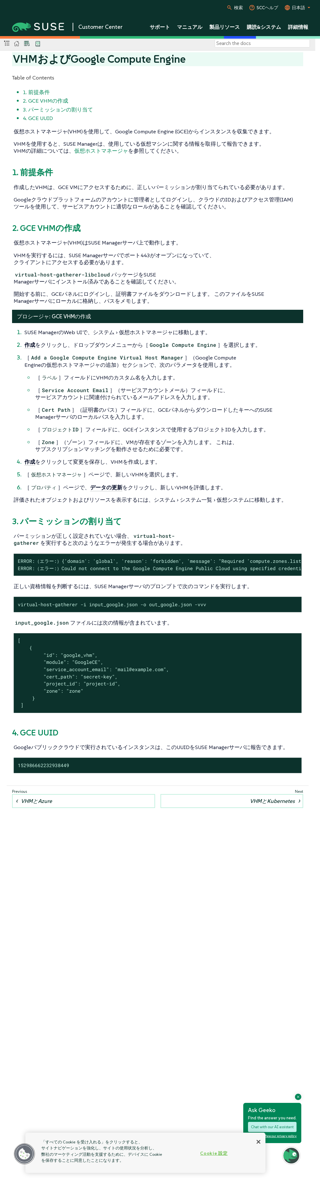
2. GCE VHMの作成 (45, 100)
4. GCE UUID (38, 118)
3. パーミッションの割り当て (58, 109)
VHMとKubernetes (272, 801)
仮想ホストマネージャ (101, 150)
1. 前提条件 (36, 92)
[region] (145, 1153)
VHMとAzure (36, 801)
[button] (24, 1154)
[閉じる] (258, 1142)
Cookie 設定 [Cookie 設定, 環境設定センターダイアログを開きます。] (213, 1153)
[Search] (262, 43)
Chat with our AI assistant (272, 1126)
